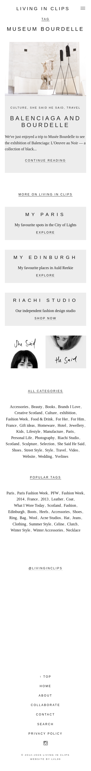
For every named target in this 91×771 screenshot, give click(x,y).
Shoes (16, 450)
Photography (45, 438)
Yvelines (61, 456)
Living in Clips (43, 8)
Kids (20, 431)
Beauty (36, 407)
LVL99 (56, 759)
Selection (47, 444)
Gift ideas (27, 425)
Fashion (70, 505)
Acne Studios (50, 518)
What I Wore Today (29, 505)
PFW (55, 493)
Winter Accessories (48, 530)
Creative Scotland (28, 413)
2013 (45, 499)
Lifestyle (33, 431)
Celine (59, 524)
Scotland (12, 444)
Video (73, 450)
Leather (57, 499)
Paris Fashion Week (32, 493)
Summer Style (40, 524)
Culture (18, 107)
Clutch (72, 524)
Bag (23, 518)
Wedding (45, 456)
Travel (74, 107)
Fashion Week (17, 419)
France (11, 425)
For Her (62, 419)
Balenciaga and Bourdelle (45, 121)
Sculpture (29, 444)
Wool (33, 518)
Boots (31, 512)
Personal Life (21, 438)
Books (50, 407)
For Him (77, 419)
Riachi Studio (68, 438)
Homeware (46, 425)
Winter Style (20, 530)
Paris (70, 431)
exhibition (67, 413)
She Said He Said (47, 107)
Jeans (76, 518)
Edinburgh (16, 512)
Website (29, 456)
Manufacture (53, 431)
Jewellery (76, 425)
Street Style (33, 450)
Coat (70, 499)
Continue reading (45, 160)
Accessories (19, 407)
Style (49, 450)
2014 (20, 499)
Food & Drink (42, 419)
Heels (43, 512)
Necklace (73, 530)
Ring (13, 518)
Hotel (62, 425)
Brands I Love (69, 407)
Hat (66, 518)
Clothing (19, 524)
